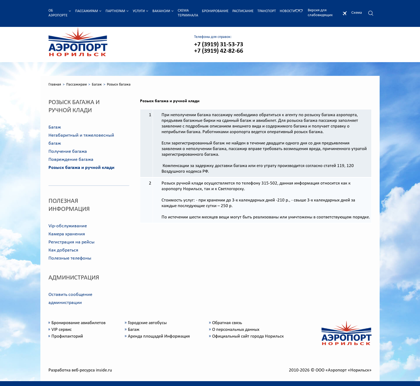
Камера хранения (66, 234)
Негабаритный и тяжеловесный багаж (81, 139)
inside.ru (104, 370)
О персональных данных (235, 329)
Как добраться (63, 250)
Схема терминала (188, 13)
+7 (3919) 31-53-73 (218, 44)
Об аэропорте (58, 13)
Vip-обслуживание (67, 226)
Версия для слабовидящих (320, 12)
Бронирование (215, 11)
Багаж (97, 85)
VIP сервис (61, 329)
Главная (54, 85)
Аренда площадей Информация (159, 336)
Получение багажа (67, 151)
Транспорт (266, 11)
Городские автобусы (147, 323)
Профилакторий (67, 336)
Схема (356, 13)
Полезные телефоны (69, 258)
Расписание (243, 11)
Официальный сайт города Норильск (248, 336)
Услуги (139, 11)
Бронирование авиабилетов (78, 323)
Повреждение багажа (70, 159)
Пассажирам (86, 11)
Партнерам (115, 11)
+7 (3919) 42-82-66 (218, 51)
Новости (287, 11)
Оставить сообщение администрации (70, 298)
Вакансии (161, 11)
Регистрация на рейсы (71, 242)
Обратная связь (227, 323)
